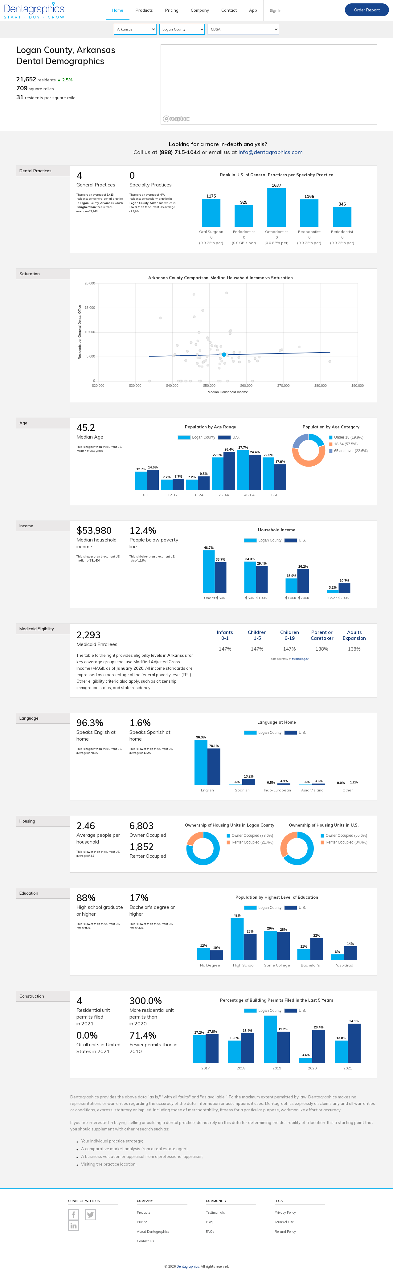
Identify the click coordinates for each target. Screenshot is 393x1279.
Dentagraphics (188, 1266)
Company (200, 10)
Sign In (275, 10)
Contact (229, 10)
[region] (269, 84)
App (253, 10)
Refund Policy (285, 1231)
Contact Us (145, 1241)
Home (117, 10)
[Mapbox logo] (176, 118)
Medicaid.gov (300, 658)
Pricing (171, 10)
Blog (209, 1222)
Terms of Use (284, 1222)
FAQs (210, 1231)
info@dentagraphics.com (271, 152)
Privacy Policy (285, 1212)
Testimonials (215, 1212)
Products (144, 10)
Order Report (367, 9)
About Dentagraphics (153, 1231)
